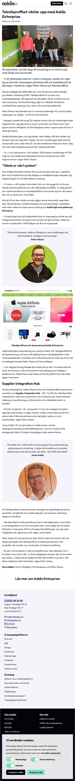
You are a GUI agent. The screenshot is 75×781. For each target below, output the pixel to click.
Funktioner (9, 651)
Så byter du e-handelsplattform (18, 678)
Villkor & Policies (12, 731)
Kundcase (8, 660)
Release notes (10, 668)
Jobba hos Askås (47, 718)
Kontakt (8, 723)
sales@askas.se (14, 620)
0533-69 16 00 (14, 600)
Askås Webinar (11, 687)
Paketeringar (10, 656)
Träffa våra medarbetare (51, 723)
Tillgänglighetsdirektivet (15, 700)
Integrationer (10, 664)
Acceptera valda (15, 772)
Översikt (8, 639)
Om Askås (9, 718)
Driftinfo (11, 623)
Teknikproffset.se (20, 345)
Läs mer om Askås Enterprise (37, 579)
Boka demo (56, 3)
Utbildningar (10, 691)
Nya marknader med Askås (16, 683)
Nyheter (8, 727)
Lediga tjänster (47, 727)
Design (7, 647)
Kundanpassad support (14, 695)
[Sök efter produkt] (66, 3)
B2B (6, 643)
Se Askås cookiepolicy (51, 753)
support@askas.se (15, 616)
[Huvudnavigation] (70, 3)
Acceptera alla (35, 772)
